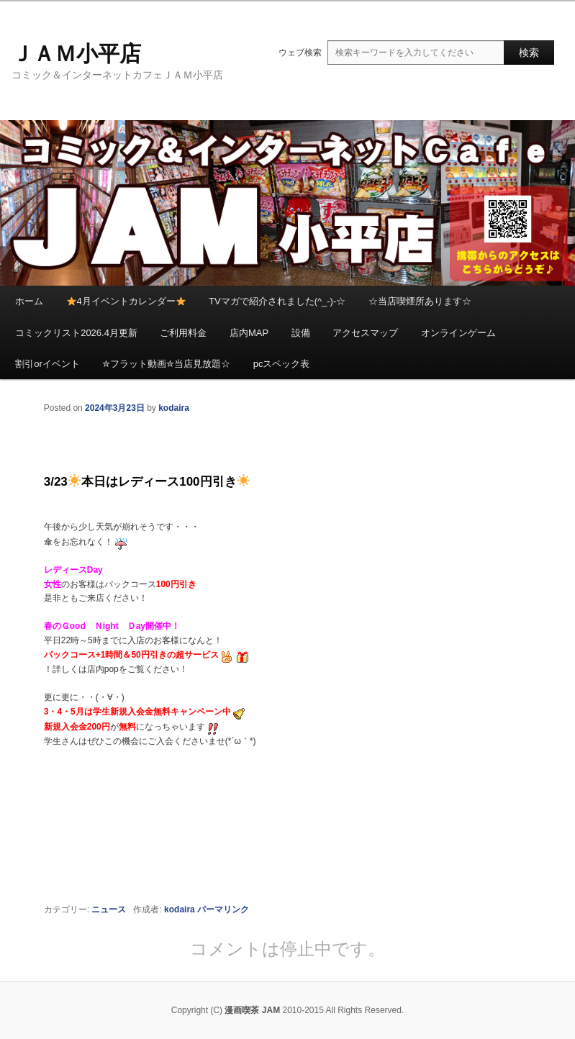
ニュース (108, 909)
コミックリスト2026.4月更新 (76, 332)
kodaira (173, 408)
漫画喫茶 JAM (252, 1010)
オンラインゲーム (458, 332)
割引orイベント (47, 363)
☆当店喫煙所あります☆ (419, 301)
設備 (300, 332)
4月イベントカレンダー (126, 301)
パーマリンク (223, 909)
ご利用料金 (183, 332)
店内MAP (249, 332)
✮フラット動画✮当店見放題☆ (166, 363)
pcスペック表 (281, 363)
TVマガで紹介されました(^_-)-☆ (277, 301)
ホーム (29, 301)
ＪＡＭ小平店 (76, 53)
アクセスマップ (365, 332)
